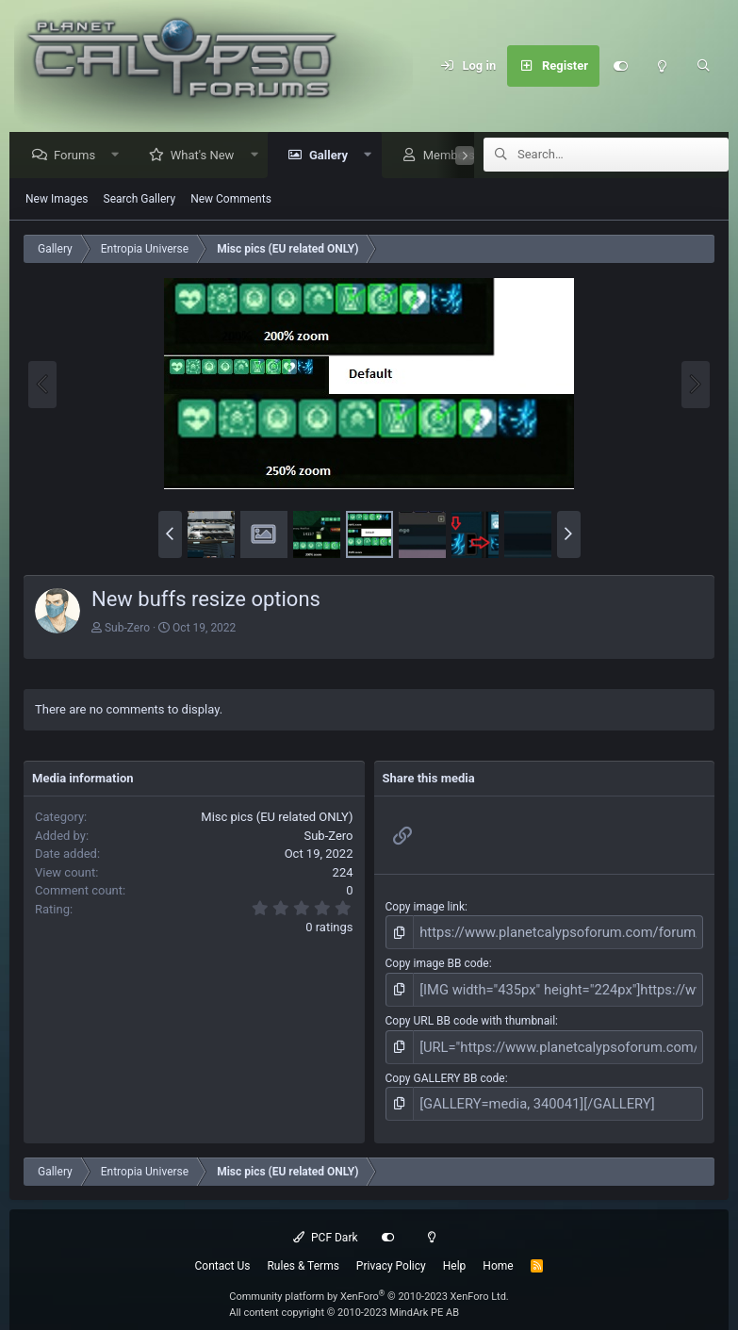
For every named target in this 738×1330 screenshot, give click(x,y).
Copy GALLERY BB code (445, 1067)
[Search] (703, 66)
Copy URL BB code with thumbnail (470, 1014)
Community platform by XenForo (369, 1282)
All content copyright (344, 1298)
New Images (57, 199)
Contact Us (223, 1251)
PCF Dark (325, 1223)
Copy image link (425, 907)
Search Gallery (140, 199)
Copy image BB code (437, 960)
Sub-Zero (127, 628)
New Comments (230, 199)
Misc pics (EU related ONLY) (277, 818)
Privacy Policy (391, 1251)
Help (455, 1251)
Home (498, 1251)
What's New (207, 156)
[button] (120, 156)
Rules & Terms (302, 1251)
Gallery (333, 156)
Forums (79, 156)
